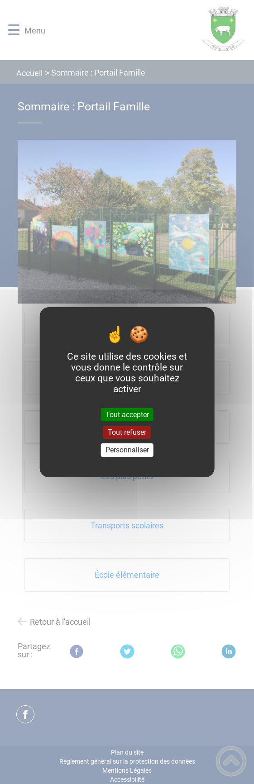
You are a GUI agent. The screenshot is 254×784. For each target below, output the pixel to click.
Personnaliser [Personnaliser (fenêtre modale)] (127, 450)
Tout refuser (127, 432)
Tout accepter (127, 414)
